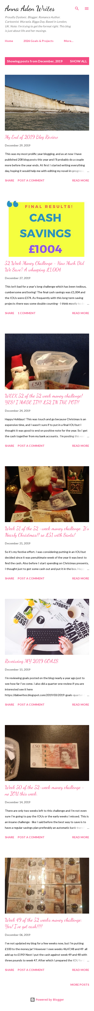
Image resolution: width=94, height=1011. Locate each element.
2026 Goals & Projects (38, 41)
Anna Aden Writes (30, 8)
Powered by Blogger (47, 999)
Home (9, 41)
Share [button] (9, 180)
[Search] (76, 7)
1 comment (27, 313)
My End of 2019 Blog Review (31, 137)
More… (68, 41)
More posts (79, 984)
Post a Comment (31, 180)
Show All (78, 61)
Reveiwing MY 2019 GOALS (31, 661)
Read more (80, 180)
